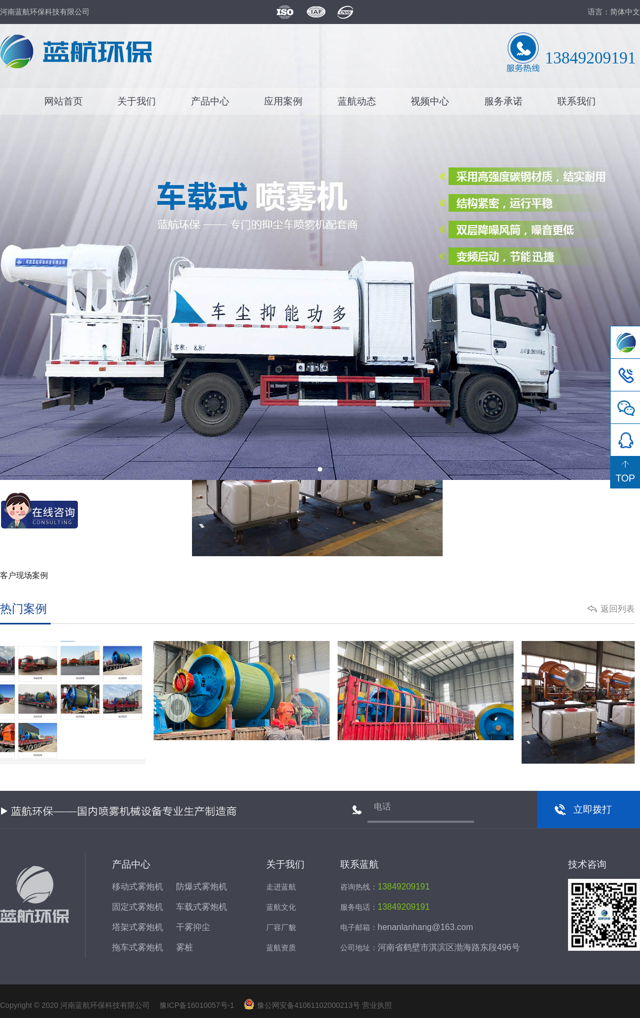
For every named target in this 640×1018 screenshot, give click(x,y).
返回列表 (618, 608)
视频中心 (430, 101)
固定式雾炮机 (137, 906)
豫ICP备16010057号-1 (195, 1005)
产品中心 (210, 101)
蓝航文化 (281, 907)
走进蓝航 (281, 887)
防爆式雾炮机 (201, 886)
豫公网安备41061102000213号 (302, 1005)
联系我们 (576, 101)
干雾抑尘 (193, 927)
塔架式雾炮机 (137, 927)
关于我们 (136, 101)
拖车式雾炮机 (137, 947)
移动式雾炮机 (137, 886)
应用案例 (283, 101)
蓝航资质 (281, 947)
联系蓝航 (359, 864)
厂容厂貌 (281, 927)
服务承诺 (503, 101)
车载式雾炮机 (201, 906)
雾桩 (184, 947)
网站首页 (63, 101)
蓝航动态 (357, 101)
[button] (320, 469)
